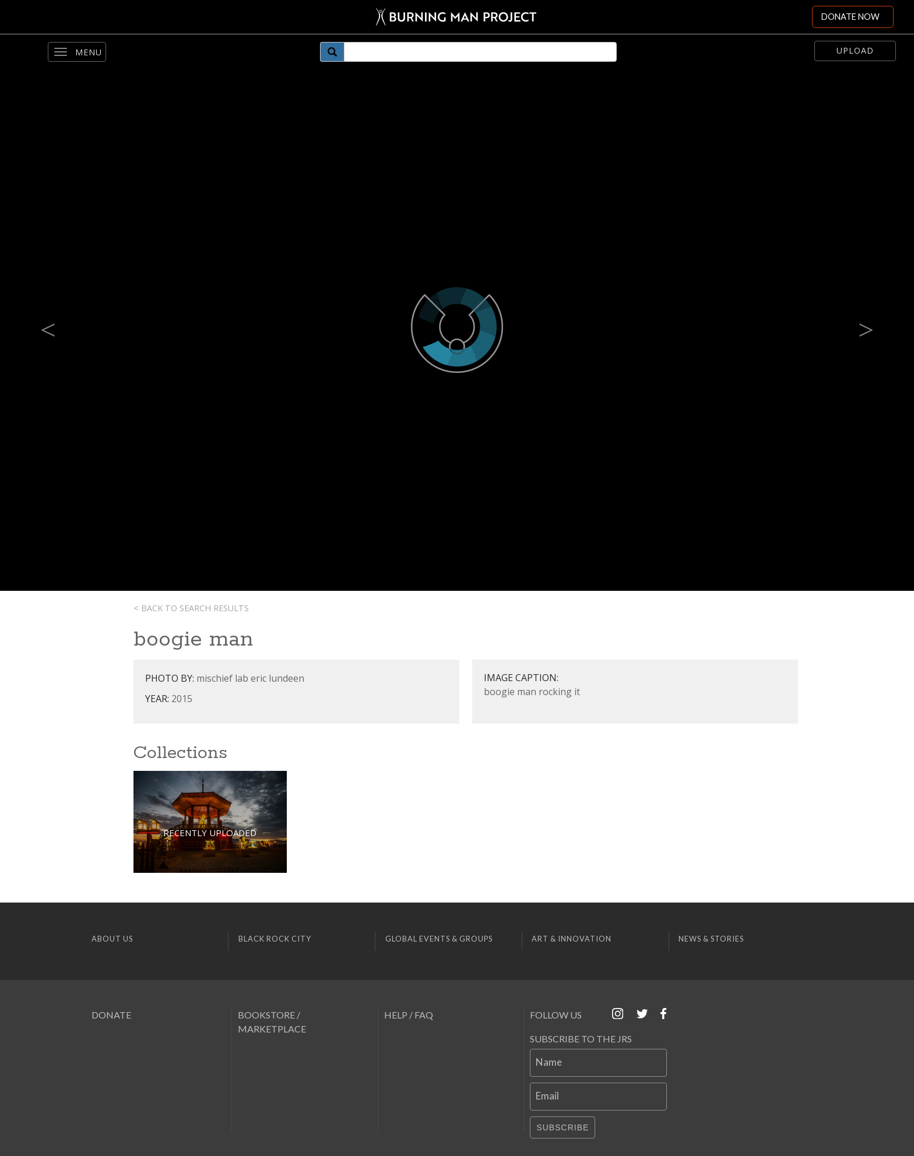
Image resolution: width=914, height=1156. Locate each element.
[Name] (598, 1063)
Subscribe (562, 1127)
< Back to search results (191, 608)
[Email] (598, 1097)
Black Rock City (274, 938)
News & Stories (711, 938)
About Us (112, 938)
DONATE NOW (850, 17)
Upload (855, 50)
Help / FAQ (408, 1014)
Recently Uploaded (209, 832)
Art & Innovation (571, 938)
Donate (111, 1014)
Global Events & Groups (439, 938)
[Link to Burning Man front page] (456, 17)
